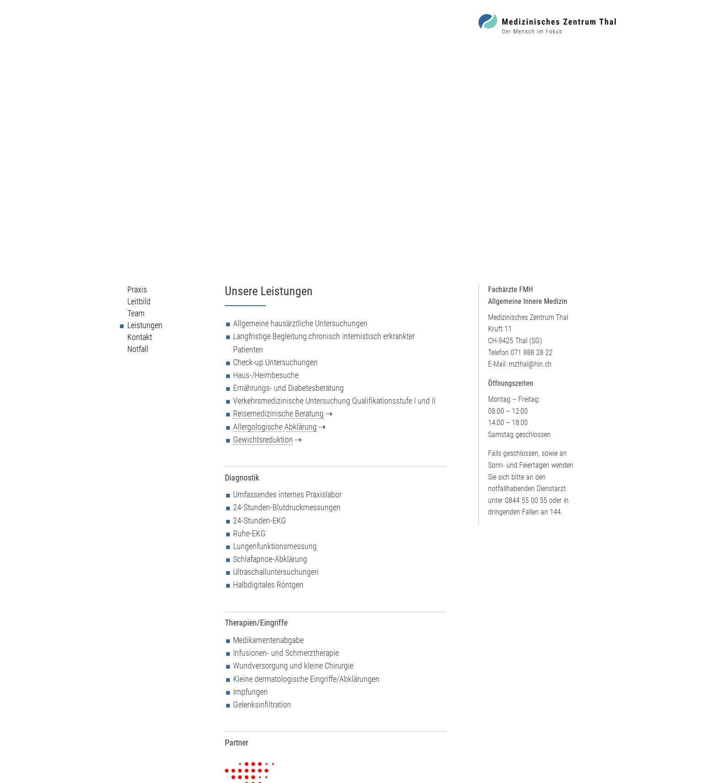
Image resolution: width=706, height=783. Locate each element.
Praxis (137, 289)
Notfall (137, 349)
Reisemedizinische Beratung (278, 413)
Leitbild (139, 301)
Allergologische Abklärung (275, 427)
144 (555, 512)
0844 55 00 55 (526, 500)
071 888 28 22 (531, 352)
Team (136, 313)
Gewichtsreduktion (263, 439)
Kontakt (139, 337)
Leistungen (145, 325)
